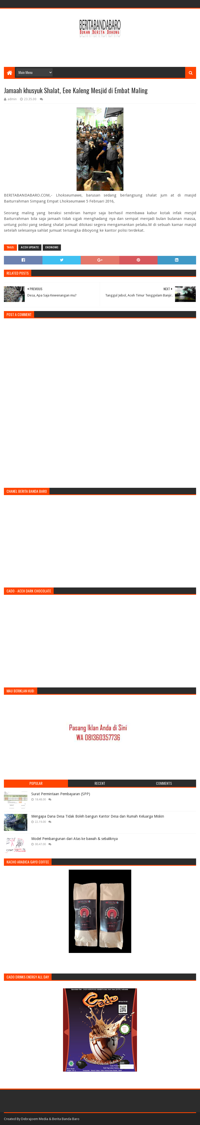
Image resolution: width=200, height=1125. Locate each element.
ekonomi (51, 247)
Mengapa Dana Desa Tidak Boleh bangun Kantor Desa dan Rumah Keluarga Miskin (97, 816)
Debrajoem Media (34, 1119)
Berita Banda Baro (65, 1119)
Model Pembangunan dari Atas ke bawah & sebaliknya (74, 839)
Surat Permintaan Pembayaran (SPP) (60, 794)
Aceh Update (30, 247)
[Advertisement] (100, 50)
